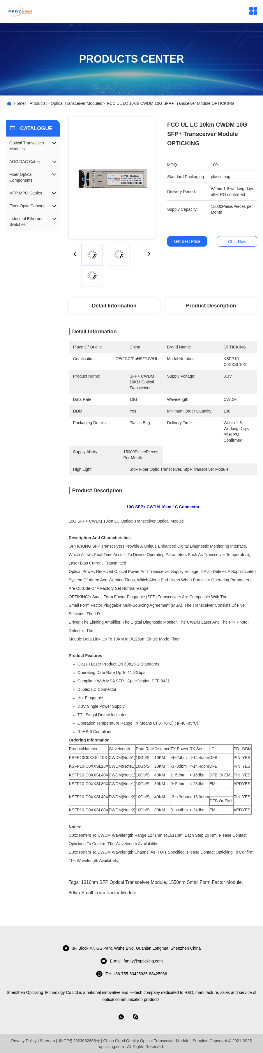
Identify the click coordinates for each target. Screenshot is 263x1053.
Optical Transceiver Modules (76, 103)
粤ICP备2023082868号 (79, 1040)
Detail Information (114, 306)
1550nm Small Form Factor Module (205, 882)
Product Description (211, 306)
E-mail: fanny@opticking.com (131, 961)
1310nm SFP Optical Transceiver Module (123, 882)
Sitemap (47, 1040)
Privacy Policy (24, 1040)
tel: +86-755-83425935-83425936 (131, 973)
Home (19, 103)
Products (38, 103)
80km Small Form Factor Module (102, 892)
